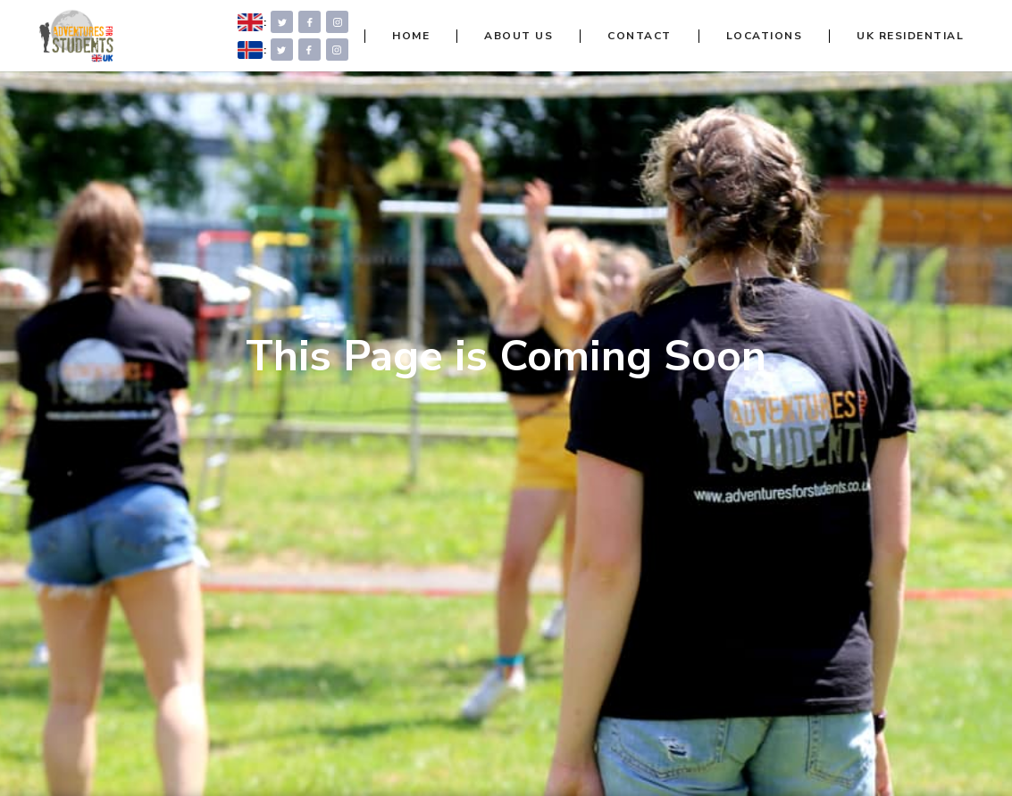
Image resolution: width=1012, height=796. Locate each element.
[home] (75, 35)
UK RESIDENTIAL (910, 36)
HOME (411, 36)
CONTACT (639, 36)
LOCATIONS (764, 36)
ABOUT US (518, 36)
